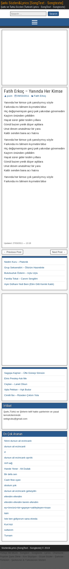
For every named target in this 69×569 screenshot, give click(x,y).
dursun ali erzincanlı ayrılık (18, 457)
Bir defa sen (10, 474)
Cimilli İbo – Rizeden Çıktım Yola (21, 395)
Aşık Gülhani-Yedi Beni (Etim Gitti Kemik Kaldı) (29, 284)
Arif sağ (8, 463)
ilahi (6, 513)
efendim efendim (13, 496)
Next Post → (59, 252)
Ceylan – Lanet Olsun (15, 384)
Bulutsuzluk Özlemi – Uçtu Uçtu (21, 273)
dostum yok (10, 485)
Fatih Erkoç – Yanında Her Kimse (33, 91)
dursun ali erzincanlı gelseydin (20, 491)
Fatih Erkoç (40, 95)
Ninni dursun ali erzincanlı (18, 440)
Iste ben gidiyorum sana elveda (20, 518)
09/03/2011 (23, 95)
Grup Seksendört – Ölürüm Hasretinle (24, 267)
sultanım (8, 530)
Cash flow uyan (12, 480)
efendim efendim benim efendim (21, 502)
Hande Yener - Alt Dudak (17, 468)
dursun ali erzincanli (14, 446)
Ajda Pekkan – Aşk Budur (17, 389)
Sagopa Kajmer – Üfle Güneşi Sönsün (24, 373)
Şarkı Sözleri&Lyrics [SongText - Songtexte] (32, 3)
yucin (9, 95)
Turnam (8, 535)
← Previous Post (12, 252)
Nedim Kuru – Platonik (16, 262)
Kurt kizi (8, 524)
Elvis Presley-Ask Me (15, 378)
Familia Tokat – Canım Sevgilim (21, 278)
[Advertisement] (34, 57)
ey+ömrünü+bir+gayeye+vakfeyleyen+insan (27, 507)
